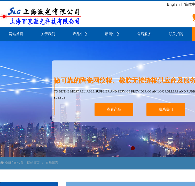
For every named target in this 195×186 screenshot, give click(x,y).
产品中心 (80, 34)
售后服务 (144, 34)
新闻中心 (112, 34)
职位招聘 (176, 34)
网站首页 (16, 34)
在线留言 (52, 163)
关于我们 (48, 34)
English (173, 4)
